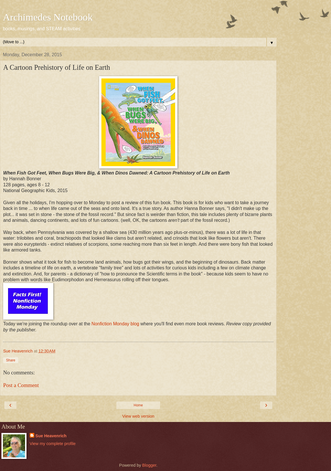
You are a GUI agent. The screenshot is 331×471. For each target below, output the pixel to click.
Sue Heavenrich (51, 436)
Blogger (149, 465)
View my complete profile (53, 443)
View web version (138, 416)
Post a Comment (21, 385)
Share (10, 360)
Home (138, 405)
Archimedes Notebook (48, 17)
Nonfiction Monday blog (116, 323)
